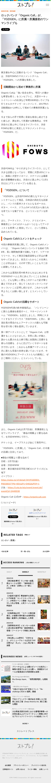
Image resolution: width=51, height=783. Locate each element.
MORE (25, 723)
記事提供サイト (8, 769)
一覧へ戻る (25, 551)
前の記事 (4, 551)
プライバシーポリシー (21, 765)
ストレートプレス (25, 731)
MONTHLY (42, 572)
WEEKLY (25, 572)
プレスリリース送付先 (38, 765)
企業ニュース (43, 769)
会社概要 (8, 765)
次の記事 (46, 551)
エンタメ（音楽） (8, 540)
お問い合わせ (20, 769)
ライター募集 (32, 769)
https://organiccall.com (35, 496)
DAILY (9, 572)
